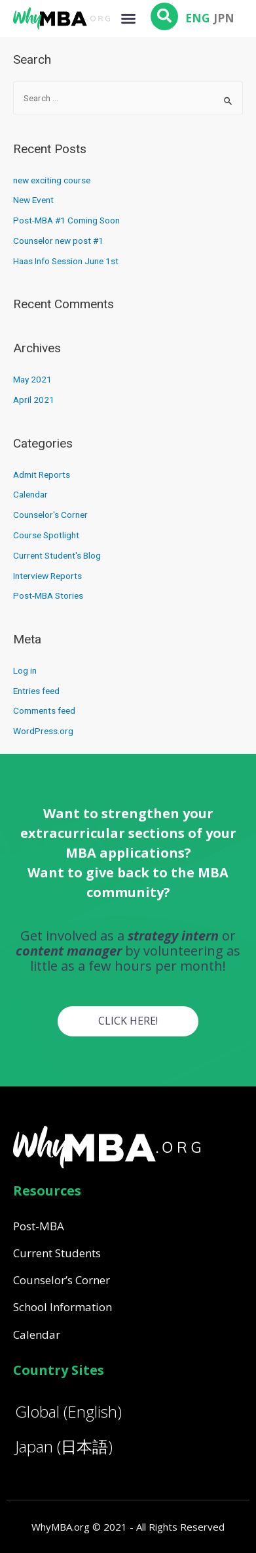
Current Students (57, 1253)
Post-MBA (38, 1226)
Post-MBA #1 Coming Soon (66, 220)
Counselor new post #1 (58, 240)
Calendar (30, 494)
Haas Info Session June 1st (66, 261)
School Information (62, 1306)
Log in (25, 670)
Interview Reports (47, 575)
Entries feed (36, 690)
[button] (128, 18)
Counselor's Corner (50, 514)
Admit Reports (41, 474)
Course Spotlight (46, 535)
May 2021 (32, 379)
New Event (33, 200)
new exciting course (51, 180)
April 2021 (33, 399)
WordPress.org (43, 731)
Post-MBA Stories (48, 595)
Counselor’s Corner (61, 1279)
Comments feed (44, 710)
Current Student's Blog (57, 555)
